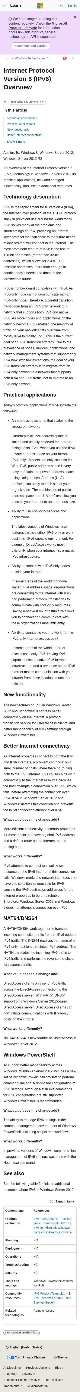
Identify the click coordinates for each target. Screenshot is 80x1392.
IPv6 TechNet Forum (47, 1298)
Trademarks (11, 1386)
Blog (58, 1367)
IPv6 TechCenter (44, 1218)
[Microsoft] (40, 6)
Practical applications (21, 124)
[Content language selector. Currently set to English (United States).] (24, 1347)
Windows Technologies (30, 58)
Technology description (22, 118)
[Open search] (61, 6)
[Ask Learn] (65, 58)
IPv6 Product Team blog (49, 1293)
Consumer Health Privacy (20, 1380)
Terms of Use (54, 1380)
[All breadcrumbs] (7, 58)
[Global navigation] (4, 6)
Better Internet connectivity (24, 135)
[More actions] (73, 58)
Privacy (27, 1374)
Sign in (72, 5)
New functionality (18, 129)
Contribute (10, 1374)
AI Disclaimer (12, 1367)
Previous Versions (38, 1367)
